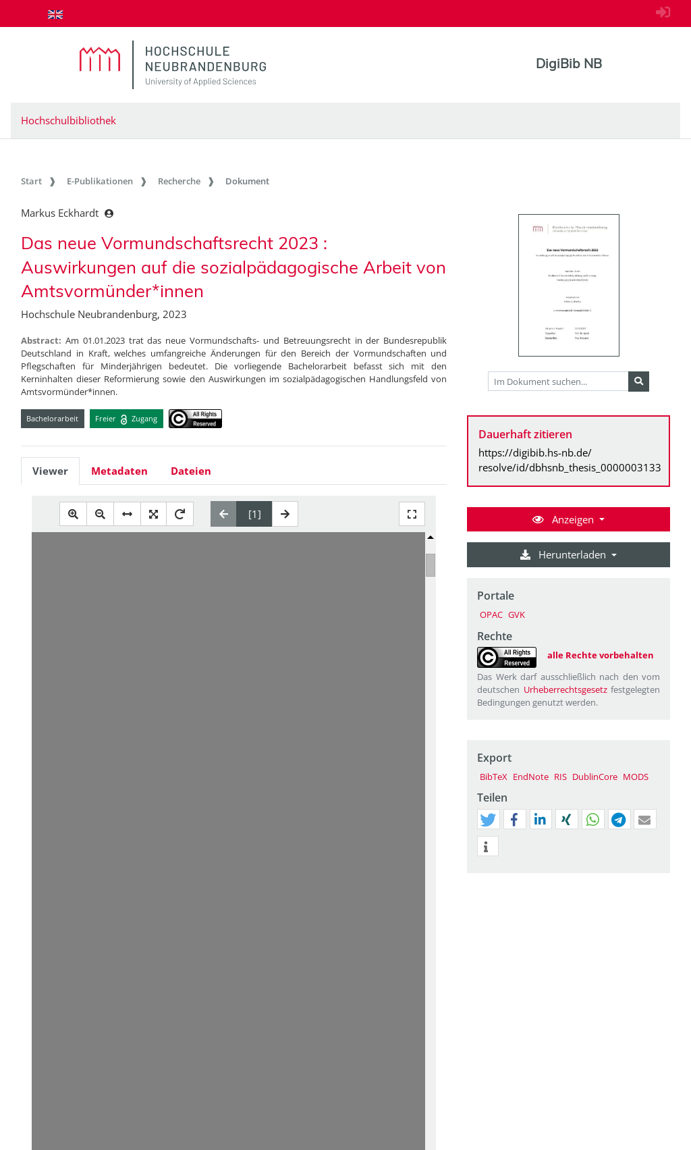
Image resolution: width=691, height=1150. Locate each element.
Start (31, 181)
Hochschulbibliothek (68, 120)
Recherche (179, 181)
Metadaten (119, 470)
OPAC (491, 614)
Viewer (50, 470)
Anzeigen (564, 519)
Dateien (191, 470)
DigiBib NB (569, 63)
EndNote (531, 776)
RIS (560, 776)
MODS (635, 776)
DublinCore (594, 776)
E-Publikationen (100, 181)
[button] (488, 820)
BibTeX (493, 776)
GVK (516, 614)
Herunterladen (564, 554)
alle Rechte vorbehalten (600, 655)
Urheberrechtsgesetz (565, 689)
